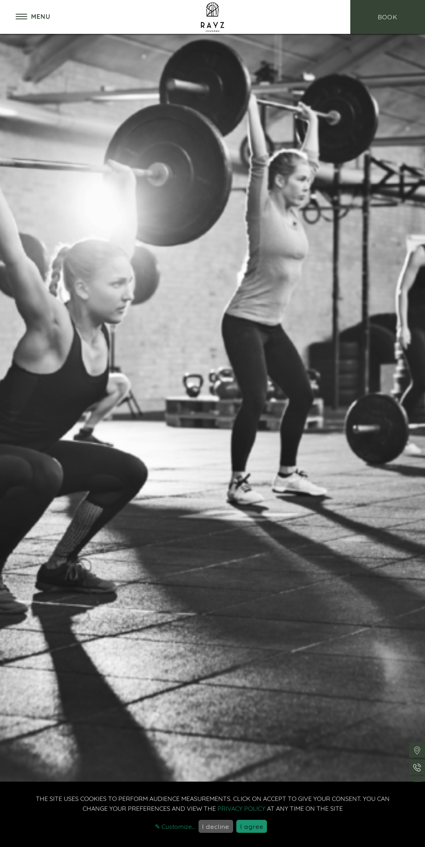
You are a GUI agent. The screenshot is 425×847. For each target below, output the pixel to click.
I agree (251, 826)
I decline (215, 826)
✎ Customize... (175, 826)
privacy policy (241, 808)
